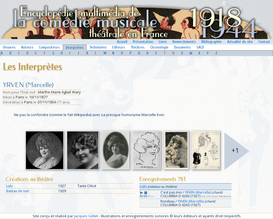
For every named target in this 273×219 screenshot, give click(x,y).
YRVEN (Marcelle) (198, 192)
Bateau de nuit (17, 191)
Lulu (9, 186)
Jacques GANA (86, 215)
